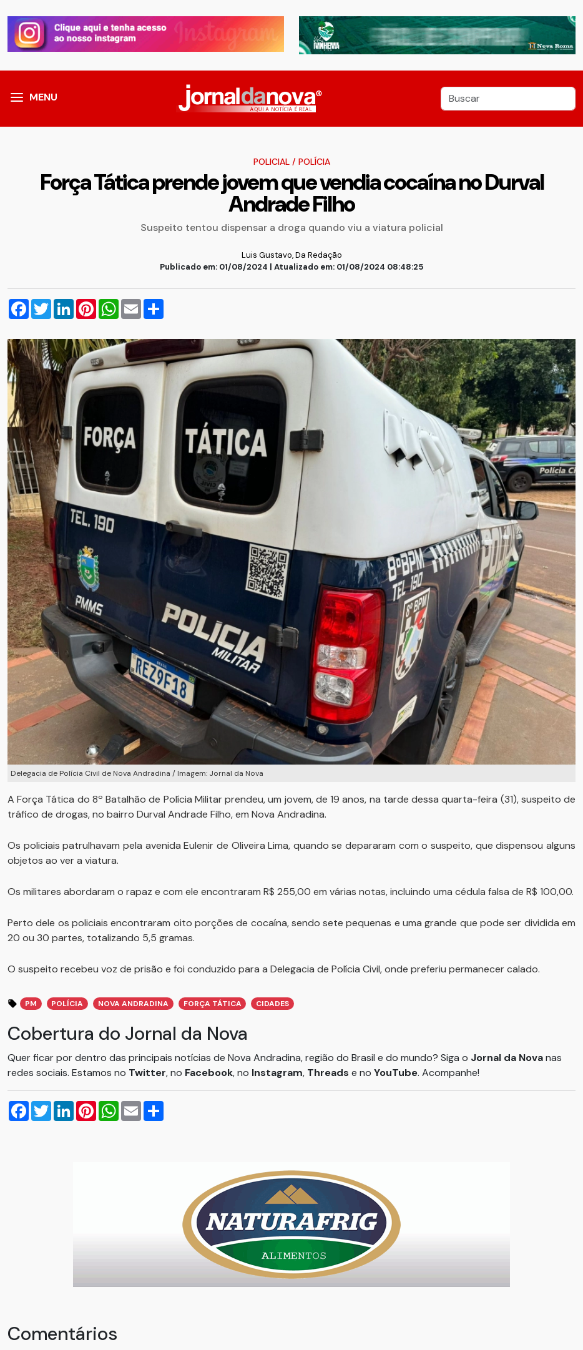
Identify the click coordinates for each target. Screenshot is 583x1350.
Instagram (277, 1072)
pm (31, 1004)
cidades (272, 1004)
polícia (67, 1004)
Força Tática (213, 1004)
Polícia (314, 161)
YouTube (396, 1072)
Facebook (209, 1072)
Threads (329, 1072)
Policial (271, 161)
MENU (43, 97)
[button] (16, 98)
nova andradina (133, 1004)
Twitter (147, 1072)
